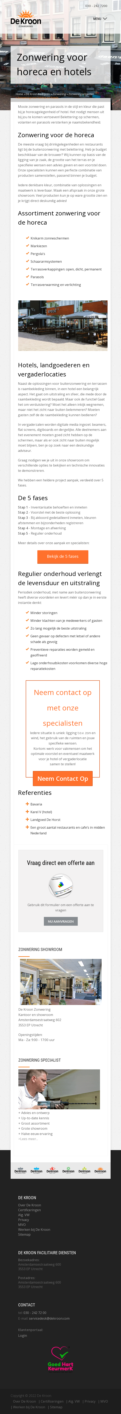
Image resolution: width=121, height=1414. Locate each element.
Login (22, 1335)
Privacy (23, 1220)
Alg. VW (24, 1215)
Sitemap (24, 1234)
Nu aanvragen (61, 921)
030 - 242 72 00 (34, 1312)
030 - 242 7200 (96, 6)
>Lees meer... (28, 1139)
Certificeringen (29, 1210)
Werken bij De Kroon (34, 1229)
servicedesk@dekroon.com (49, 1318)
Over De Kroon (29, 1205)
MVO (22, 1224)
